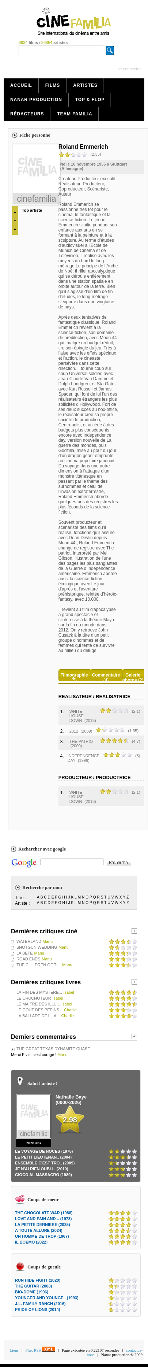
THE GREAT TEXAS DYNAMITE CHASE (53, 1048)
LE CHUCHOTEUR (33, 998)
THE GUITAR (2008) (33, 1286)
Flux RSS (40, 1350)
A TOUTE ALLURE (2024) (38, 1230)
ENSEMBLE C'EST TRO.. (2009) (45, 1163)
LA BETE (24, 953)
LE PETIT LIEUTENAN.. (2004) (43, 1157)
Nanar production (36, 99)
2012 (73, 731)
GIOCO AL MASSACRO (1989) (43, 1174)
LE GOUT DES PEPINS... (39, 1010)
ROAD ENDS (28, 959)
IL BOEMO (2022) (31, 1242)
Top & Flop (90, 99)
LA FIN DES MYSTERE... (39, 992)
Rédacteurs (27, 113)
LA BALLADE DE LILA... (38, 1016)
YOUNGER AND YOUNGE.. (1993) (47, 1298)
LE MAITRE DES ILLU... (38, 1004)
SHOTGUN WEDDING (36, 947)
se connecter (129, 69)
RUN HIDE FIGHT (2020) (37, 1280)
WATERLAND (28, 941)
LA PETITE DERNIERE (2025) (42, 1224)
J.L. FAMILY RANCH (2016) (40, 1303)
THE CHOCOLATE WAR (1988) (43, 1213)
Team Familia (74, 113)
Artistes (85, 85)
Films (52, 85)
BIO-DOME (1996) (31, 1292)
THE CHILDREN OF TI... (38, 965)
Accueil (21, 85)
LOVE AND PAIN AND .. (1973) (43, 1218)
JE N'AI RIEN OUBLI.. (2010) (41, 1169)
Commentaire (106, 675)
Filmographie (74, 675)
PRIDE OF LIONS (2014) (37, 1309)
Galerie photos (131, 678)
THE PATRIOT (82, 741)
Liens (14, 1350)
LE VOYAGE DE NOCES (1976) (44, 1151)
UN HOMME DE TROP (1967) (42, 1236)
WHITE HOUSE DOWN (76, 716)
